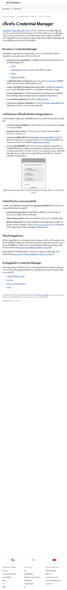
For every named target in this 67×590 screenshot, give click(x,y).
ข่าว (3, 584)
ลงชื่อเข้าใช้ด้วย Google (18, 70)
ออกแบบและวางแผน (22, 16)
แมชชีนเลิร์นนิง (28, 574)
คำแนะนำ (49, 16)
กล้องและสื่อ (27, 580)
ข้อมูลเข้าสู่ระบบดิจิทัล (18, 77)
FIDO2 (9, 288)
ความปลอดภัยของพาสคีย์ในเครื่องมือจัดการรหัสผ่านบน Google (31, 254)
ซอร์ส (4, 580)
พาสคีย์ (13, 66)
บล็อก (4, 587)
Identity (17, 9)
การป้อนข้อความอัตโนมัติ (49, 103)
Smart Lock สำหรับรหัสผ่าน (16, 284)
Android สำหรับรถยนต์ (52, 580)
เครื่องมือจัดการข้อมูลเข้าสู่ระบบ (12, 31)
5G (25, 587)
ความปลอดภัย (6, 577)
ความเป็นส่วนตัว (29, 584)
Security (6, 9)
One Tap (10, 280)
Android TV (49, 584)
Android (5, 571)
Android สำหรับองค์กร (9, 574)
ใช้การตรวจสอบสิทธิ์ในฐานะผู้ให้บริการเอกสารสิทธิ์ (35, 248)
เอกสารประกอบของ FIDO (43, 225)
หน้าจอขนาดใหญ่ (50, 571)
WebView (45, 99)
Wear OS (48, 574)
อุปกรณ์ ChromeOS (51, 577)
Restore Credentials (48, 81)
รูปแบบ (37, 131)
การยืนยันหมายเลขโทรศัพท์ (41, 142)
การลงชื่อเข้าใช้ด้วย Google (16, 276)
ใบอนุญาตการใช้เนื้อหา (43, 295)
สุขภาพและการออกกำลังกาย (32, 577)
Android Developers (8, 16)
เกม (25, 571)
